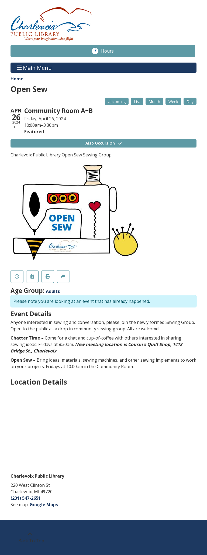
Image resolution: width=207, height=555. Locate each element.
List (137, 101)
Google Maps (44, 505)
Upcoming (117, 101)
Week (173, 101)
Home (17, 79)
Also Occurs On (103, 143)
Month (154, 101)
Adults (53, 291)
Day (190, 101)
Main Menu (34, 67)
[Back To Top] (30, 537)
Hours (110, 51)
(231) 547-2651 (26, 498)
